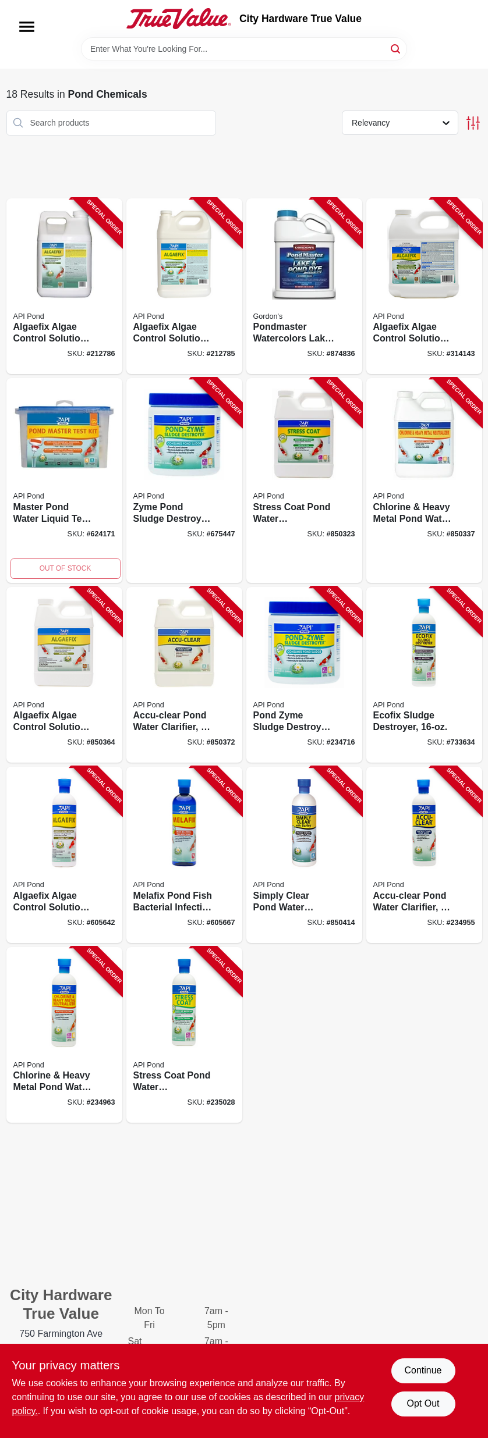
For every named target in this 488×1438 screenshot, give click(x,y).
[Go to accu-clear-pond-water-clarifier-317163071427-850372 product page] (184, 675)
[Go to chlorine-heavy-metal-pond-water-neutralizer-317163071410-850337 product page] (424, 480)
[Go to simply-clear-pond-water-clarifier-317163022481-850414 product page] (304, 855)
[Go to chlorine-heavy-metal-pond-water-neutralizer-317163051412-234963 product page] (64, 1035)
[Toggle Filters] (473, 123)
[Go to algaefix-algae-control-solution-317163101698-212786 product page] (64, 286)
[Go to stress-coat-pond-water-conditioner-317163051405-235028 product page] (184, 1035)
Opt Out (422, 1403)
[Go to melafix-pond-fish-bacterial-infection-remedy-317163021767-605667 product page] (184, 855)
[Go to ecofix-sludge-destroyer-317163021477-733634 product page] (424, 675)
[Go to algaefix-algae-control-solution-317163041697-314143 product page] (424, 286)
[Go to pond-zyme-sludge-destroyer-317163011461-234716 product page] (304, 675)
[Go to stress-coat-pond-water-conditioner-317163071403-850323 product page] (304, 480)
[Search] (396, 48)
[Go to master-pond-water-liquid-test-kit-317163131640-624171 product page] (64, 480)
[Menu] (26, 26)
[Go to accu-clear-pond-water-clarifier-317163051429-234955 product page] (424, 855)
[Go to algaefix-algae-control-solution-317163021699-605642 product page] (64, 855)
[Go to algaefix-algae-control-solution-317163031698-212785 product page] (184, 286)
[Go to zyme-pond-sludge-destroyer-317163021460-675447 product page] (184, 480)
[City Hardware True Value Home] (178, 18)
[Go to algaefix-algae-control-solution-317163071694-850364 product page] (64, 675)
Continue (422, 1370)
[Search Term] (244, 48)
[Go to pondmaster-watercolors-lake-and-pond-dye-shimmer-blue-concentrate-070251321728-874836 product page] (304, 286)
